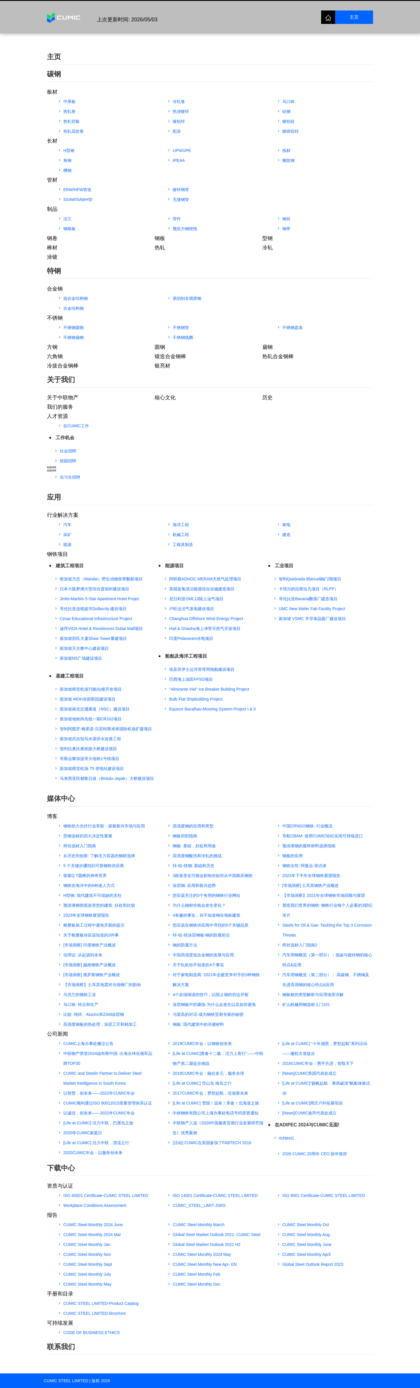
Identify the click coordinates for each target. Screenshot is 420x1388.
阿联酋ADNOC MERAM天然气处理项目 (205, 579)
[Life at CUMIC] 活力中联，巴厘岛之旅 (98, 1123)
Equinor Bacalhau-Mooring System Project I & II (212, 709)
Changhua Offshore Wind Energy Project (206, 618)
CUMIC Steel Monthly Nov (87, 1254)
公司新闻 (57, 1034)
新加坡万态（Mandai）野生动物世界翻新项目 (101, 579)
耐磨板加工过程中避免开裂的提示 (94, 925)
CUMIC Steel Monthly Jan (86, 1244)
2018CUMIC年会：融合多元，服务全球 (208, 1073)
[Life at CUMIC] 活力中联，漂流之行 (96, 1142)
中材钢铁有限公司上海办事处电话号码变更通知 (215, 1113)
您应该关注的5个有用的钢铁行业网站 (206, 895)
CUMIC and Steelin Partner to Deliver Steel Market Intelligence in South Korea (102, 1078)
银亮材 (162, 366)
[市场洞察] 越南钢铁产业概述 (89, 964)
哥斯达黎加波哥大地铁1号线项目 (89, 758)
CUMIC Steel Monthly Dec (196, 1284)
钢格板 (69, 228)
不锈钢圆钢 (73, 327)
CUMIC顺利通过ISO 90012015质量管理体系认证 (107, 1103)
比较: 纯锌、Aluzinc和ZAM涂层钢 (93, 1014)
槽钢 (67, 170)
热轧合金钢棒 (278, 356)
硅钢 (286, 111)
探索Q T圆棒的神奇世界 (85, 875)
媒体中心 (61, 798)
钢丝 (286, 218)
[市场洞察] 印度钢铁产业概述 (89, 945)
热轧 (160, 248)
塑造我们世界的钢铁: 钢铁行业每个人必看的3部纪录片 (327, 910)
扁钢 (267, 347)
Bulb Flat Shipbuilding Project (196, 699)
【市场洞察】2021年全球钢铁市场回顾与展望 (323, 895)
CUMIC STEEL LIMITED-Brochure (94, 1313)
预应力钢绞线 (185, 228)
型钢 (267, 238)
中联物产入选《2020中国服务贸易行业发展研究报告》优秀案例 (218, 1128)
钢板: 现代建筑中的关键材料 (198, 1024)
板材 (52, 92)
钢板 (160, 238)
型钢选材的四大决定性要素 (87, 836)
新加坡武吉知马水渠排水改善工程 (90, 738)
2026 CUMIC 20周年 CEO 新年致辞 (314, 1153)
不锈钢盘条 (292, 327)
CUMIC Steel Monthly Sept (87, 1264)
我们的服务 (60, 407)
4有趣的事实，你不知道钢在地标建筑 (206, 915)
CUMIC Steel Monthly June (307, 1244)
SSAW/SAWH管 (77, 199)
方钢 (52, 347)
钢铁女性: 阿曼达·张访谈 (304, 865)
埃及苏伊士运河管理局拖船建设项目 (202, 669)
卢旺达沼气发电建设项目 (191, 608)
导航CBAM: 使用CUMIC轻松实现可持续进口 (322, 836)
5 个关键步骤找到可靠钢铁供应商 (93, 865)
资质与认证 (60, 1186)
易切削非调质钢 (187, 298)
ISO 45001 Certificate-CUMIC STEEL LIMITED (105, 1195)
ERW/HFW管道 (77, 189)
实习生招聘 (70, 477)
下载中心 (61, 1168)
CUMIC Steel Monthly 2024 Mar (92, 1234)
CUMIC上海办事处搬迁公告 (88, 1043)
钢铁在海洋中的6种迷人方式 (89, 885)
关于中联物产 (62, 397)
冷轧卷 (179, 101)
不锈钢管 (181, 327)
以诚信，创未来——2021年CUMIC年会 (99, 1113)
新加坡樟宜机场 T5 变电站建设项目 (92, 768)
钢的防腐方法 (185, 945)
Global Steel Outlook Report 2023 (312, 1264)
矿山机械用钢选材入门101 (306, 1004)
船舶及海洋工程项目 (186, 656)
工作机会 (65, 437)
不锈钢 (55, 318)
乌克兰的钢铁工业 (79, 994)
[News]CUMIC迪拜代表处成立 (309, 1113)
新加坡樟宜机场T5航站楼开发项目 (91, 689)
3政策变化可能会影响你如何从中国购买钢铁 (213, 875)
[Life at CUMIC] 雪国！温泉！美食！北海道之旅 (216, 1103)
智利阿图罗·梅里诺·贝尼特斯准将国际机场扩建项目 (106, 729)
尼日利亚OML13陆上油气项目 (196, 598)
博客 (52, 816)
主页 (354, 17)
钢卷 (52, 238)
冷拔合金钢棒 (62, 366)
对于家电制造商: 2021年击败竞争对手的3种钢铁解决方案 (216, 979)
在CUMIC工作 (76, 425)
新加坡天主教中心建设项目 (84, 648)
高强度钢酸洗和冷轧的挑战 (197, 855)
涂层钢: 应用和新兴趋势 (194, 885)
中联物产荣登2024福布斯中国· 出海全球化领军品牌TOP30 (107, 1058)
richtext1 (286, 1138)
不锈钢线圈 (183, 337)
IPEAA (179, 160)
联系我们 (61, 1347)
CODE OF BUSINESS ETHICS (91, 1332)
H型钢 (68, 150)
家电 (286, 524)
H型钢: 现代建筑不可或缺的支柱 (92, 895)
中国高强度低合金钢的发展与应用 (203, 955)
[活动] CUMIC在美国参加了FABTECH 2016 (212, 1142)
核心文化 (165, 397)
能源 (67, 544)
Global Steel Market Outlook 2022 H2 (206, 1244)
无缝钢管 (181, 199)
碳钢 (54, 74)
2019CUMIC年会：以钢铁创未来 (202, 1043)
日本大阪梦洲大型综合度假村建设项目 (94, 589)
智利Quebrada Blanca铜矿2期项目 (310, 579)
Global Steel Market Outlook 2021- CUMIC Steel (216, 1234)
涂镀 (52, 257)
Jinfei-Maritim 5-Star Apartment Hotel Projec (99, 598)
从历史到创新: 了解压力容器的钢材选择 (99, 855)
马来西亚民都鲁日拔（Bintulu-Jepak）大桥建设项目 (107, 778)
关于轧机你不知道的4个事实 (198, 964)
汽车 (67, 524)
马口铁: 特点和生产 (80, 1004)
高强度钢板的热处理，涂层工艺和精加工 (100, 1024)
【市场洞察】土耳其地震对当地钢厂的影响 (102, 984)
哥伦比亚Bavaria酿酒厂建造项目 (308, 598)
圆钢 (160, 347)
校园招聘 (68, 460)
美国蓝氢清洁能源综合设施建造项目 (202, 589)
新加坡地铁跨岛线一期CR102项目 (91, 719)
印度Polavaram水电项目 (191, 638)
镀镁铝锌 (290, 131)
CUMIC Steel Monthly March (198, 1224)
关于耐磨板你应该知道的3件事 (91, 935)
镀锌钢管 (181, 189)
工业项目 (284, 565)
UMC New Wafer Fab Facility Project (312, 608)
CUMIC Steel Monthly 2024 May (202, 1254)
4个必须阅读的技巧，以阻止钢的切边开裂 (211, 994)
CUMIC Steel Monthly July (87, 1274)
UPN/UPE (182, 150)
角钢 (67, 160)
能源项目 (174, 565)
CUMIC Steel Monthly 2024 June (93, 1224)
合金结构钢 (73, 308)
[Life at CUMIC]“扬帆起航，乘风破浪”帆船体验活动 (326, 1088)
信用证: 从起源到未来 (82, 955)
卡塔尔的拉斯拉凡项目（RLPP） (309, 589)
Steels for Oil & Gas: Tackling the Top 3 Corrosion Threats (327, 930)
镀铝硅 (288, 121)
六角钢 (55, 356)
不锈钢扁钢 (73, 337)
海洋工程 (181, 524)
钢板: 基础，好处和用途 (194, 845)
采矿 (67, 534)
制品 (52, 209)
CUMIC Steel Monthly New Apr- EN (205, 1264)
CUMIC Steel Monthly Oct (305, 1224)
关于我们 (61, 380)
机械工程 (181, 534)
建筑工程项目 (70, 565)
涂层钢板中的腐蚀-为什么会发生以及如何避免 (214, 1004)
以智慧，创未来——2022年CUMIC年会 (99, 1093)
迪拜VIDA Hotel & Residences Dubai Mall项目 (101, 628)
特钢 (54, 271)
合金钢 (55, 289)
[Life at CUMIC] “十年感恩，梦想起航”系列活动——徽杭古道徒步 (324, 1048)
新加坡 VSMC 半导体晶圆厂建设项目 (312, 618)
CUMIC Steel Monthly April (306, 1254)
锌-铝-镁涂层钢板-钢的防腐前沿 (201, 935)
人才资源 (57, 416)
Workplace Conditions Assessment (94, 1205)
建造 (286, 534)
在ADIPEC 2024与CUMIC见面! (307, 1124)
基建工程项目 (70, 675)
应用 (54, 497)
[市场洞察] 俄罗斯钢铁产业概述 (91, 974)
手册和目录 (60, 1294)
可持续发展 (60, 1323)
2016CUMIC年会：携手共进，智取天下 (318, 1063)
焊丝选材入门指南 (79, 845)
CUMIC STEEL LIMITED (66, 1380)
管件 (177, 218)
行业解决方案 (62, 515)
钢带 (286, 228)
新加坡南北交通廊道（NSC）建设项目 (95, 709)
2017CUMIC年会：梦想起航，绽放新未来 (210, 1093)
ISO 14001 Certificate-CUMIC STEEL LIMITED (215, 1195)
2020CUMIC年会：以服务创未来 (93, 1152)
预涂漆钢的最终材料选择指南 (308, 845)
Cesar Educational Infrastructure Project (96, 618)
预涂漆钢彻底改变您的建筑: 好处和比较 (99, 905)
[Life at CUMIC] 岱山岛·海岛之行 (202, 1083)
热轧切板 (71, 121)
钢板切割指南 (185, 836)
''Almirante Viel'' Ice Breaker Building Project (209, 689)
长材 (52, 141)
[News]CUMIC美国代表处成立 (309, 1073)
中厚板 (69, 101)
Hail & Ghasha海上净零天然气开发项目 (204, 628)
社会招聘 (68, 451)
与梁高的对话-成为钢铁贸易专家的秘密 (208, 1014)
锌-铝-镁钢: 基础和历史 (193, 865)
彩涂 (177, 131)
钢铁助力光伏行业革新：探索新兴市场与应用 (104, 826)
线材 (286, 150)
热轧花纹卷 (73, 131)
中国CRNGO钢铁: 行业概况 (307, 826)
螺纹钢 (288, 160)
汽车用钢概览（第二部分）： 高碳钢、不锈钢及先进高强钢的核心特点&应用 (325, 979)
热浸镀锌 (181, 111)
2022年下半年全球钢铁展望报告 (311, 875)
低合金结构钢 (75, 298)
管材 (52, 180)
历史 (267, 397)
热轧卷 (69, 111)
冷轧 (267, 248)
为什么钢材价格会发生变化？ (199, 905)
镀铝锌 (179, 121)
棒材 (52, 248)
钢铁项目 (57, 554)
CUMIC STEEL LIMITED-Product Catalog (101, 1303)
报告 (52, 1215)
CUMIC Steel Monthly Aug (306, 1234)
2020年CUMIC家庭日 (82, 1132)
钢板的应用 (292, 855)
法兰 (67, 218)
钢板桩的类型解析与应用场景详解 (313, 994)
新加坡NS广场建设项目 (81, 658)
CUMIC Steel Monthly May (87, 1284)
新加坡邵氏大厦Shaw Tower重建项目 (93, 638)
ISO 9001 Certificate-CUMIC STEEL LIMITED (323, 1195)
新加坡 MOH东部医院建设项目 (88, 699)
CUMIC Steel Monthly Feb (196, 1274)
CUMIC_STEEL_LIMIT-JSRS (199, 1205)
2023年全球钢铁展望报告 (86, 915)
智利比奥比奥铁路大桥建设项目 (88, 748)
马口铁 (288, 101)
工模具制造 (183, 544)
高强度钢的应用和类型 (193, 826)
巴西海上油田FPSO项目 (191, 679)
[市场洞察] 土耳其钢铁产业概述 (310, 885)
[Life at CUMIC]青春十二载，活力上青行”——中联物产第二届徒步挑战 (218, 1058)
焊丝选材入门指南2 (299, 945)
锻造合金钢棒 (170, 356)
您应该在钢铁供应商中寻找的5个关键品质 (211, 925)
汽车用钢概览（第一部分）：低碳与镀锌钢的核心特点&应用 (327, 960)
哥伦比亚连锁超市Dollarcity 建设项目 (93, 608)
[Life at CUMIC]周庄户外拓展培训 (312, 1103)
